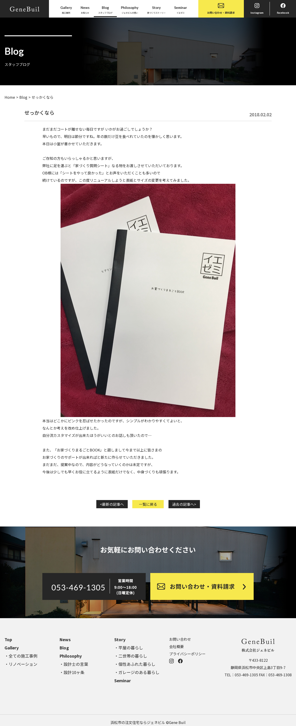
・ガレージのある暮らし (136, 672)
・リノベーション (21, 664)
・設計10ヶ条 (71, 672)
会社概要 (176, 646)
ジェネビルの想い (129, 9)
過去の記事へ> (184, 504)
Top (8, 639)
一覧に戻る (148, 504)
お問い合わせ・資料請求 (221, 8)
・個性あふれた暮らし (134, 664)
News (65, 639)
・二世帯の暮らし (130, 656)
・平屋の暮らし (128, 648)
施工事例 (66, 9)
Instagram (256, 8)
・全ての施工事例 (21, 656)
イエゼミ (180, 9)
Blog (23, 97)
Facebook (283, 8)
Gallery (12, 648)
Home (10, 97)
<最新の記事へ (112, 504)
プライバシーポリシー (187, 653)
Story (119, 639)
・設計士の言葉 (73, 664)
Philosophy (70, 656)
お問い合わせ (180, 639)
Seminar (122, 680)
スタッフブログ (105, 9)
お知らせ (85, 9)
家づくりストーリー (156, 9)
